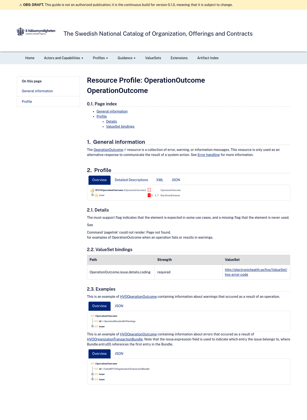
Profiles (100, 58)
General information (37, 91)
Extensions (179, 58)
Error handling (209, 155)
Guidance (127, 58)
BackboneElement (170, 195)
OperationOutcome (108, 150)
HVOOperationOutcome (138, 297)
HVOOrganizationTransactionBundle (115, 339)
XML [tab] (159, 180)
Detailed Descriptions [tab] (131, 180)
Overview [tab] (99, 180)
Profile (27, 102)
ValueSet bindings (120, 126)
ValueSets (153, 58)
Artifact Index (207, 58)
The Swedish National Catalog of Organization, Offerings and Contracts (158, 33)
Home (30, 58)
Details (111, 121)
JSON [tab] (175, 180)
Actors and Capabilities (63, 58)
